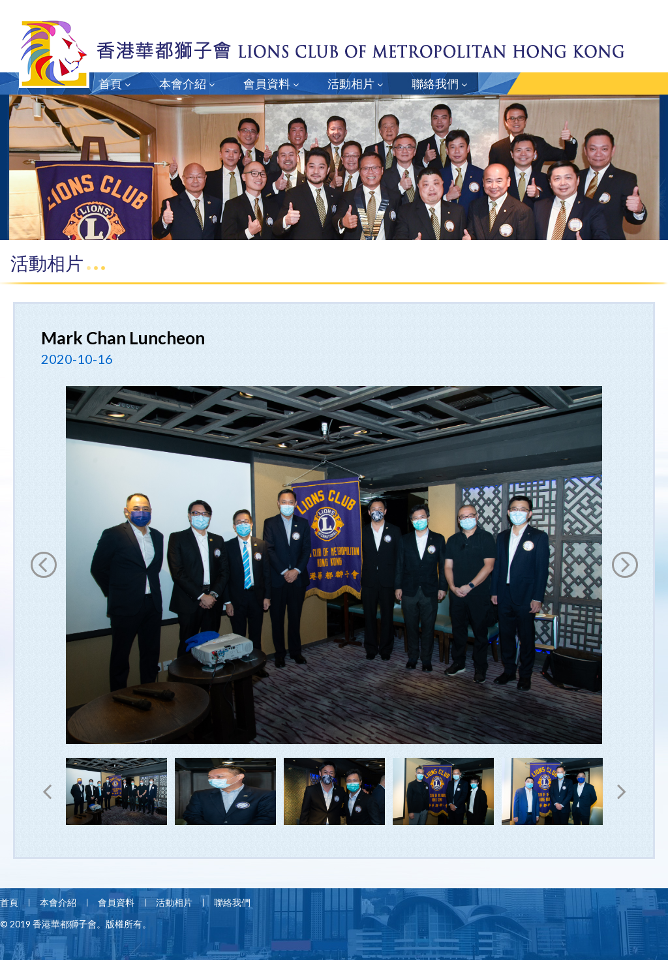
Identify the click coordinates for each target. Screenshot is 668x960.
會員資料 (271, 84)
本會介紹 (187, 84)
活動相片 (355, 84)
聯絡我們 (439, 84)
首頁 (114, 84)
